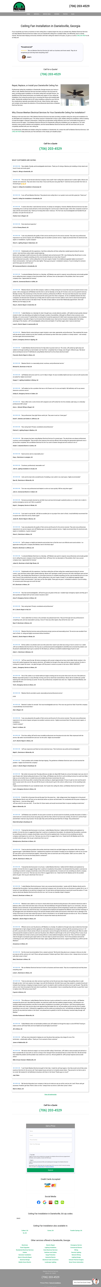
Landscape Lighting (50, 1256)
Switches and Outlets (50, 1247)
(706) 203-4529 (79, 6)
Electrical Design (25, 1254)
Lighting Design (76, 1252)
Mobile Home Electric (25, 1256)
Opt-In (31, 1154)
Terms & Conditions (50, 1161)
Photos (65, 14)
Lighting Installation (50, 1242)
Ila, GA (25, 1227)
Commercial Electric (76, 1242)
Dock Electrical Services (50, 1244)
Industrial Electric (50, 1252)
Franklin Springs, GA (76, 1225)
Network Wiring (76, 1249)
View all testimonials (50, 1089)
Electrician (25, 1239)
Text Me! (32, 1149)
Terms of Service (62, 1283)
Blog (72, 14)
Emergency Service (76, 1239)
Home (28, 14)
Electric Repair (50, 1239)
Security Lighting (76, 1247)
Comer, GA (50, 1225)
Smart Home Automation (76, 1256)
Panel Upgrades (24, 1242)
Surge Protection (50, 1249)
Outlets (25, 1247)
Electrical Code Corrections (50, 1254)
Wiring (76, 1244)
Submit (50, 1165)
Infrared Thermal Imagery (76, 1254)
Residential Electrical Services (25, 1244)
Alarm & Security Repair (25, 1252)
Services (37, 14)
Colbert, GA (24, 1225)
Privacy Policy (41, 1161)
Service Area (47, 14)
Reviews (56, 14)
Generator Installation (25, 1249)
